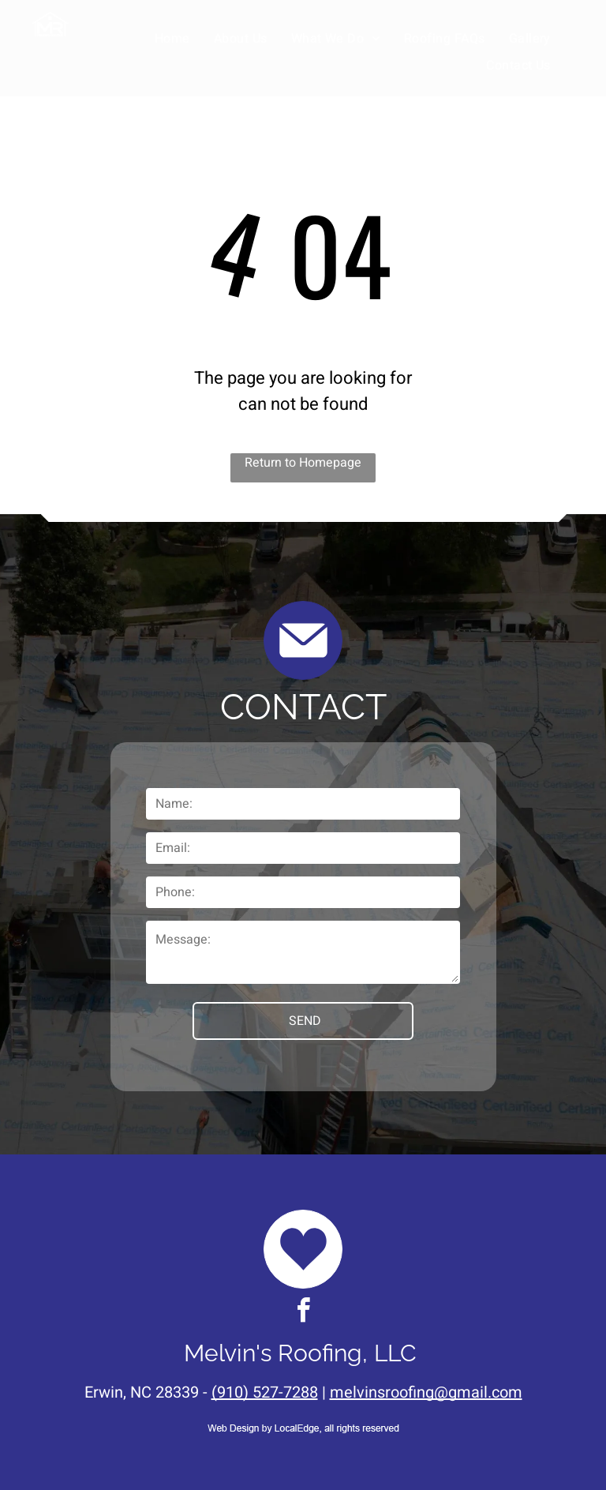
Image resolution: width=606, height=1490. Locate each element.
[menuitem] (172, 38)
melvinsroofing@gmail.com (426, 1392)
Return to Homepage (303, 462)
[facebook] (303, 1313)
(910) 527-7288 (264, 1392)
